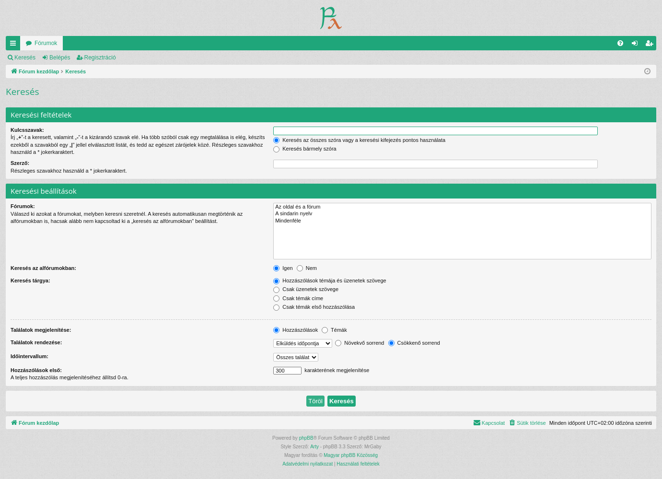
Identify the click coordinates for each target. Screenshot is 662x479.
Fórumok (46, 43)
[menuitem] (620, 43)
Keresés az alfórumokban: (43, 268)
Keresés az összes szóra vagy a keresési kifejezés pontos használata (359, 140)
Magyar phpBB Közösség (351, 455)
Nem (307, 268)
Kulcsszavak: (27, 130)
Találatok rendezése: (36, 342)
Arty (314, 446)
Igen (282, 268)
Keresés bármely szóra (305, 149)
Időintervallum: (29, 356)
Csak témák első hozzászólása (314, 307)
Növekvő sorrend (359, 343)
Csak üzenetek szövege (305, 289)
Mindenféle (462, 221)
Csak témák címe (298, 298)
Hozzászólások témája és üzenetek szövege (329, 280)
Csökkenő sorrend (414, 343)
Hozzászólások (295, 330)
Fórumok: (23, 206)
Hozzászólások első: (36, 370)
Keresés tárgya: (30, 280)
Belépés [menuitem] (637, 45)
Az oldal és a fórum (462, 207)
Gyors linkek (15, 45)
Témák (334, 330)
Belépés (59, 57)
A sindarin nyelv (462, 213)
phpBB (306, 438)
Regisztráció (100, 57)
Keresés (24, 57)
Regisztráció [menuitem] (651, 45)
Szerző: (20, 163)
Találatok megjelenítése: (41, 330)
